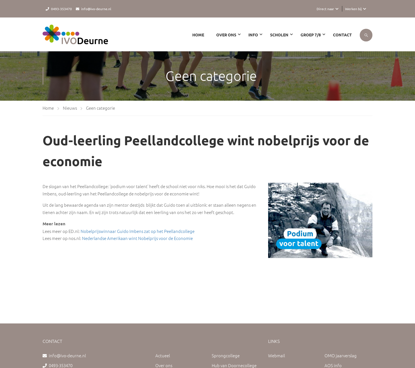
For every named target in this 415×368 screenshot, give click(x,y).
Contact (342, 34)
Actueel (162, 355)
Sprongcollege (226, 355)
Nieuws (70, 108)
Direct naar (325, 8)
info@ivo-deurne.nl (96, 8)
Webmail (276, 355)
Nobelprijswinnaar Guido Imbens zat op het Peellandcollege (138, 231)
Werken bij (353, 8)
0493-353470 (61, 8)
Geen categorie (100, 108)
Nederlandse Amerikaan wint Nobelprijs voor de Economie (137, 238)
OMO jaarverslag (341, 355)
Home (198, 34)
